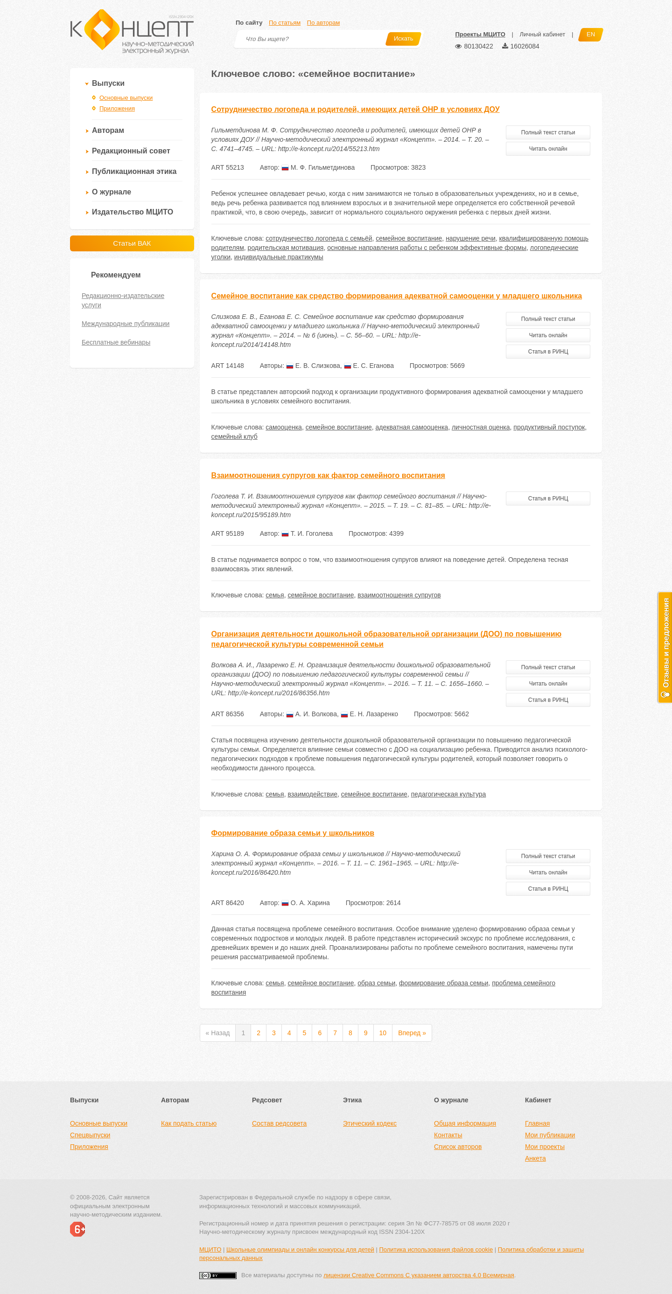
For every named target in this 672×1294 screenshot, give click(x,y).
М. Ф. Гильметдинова (318, 167)
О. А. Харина (305, 902)
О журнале (111, 192)
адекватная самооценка (412, 427)
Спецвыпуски (90, 1135)
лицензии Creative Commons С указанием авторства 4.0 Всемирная (418, 1275)
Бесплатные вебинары (116, 342)
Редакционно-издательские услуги (123, 300)
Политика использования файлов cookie (436, 1249)
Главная (537, 1123)
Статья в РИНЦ (548, 351)
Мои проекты (545, 1146)
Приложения (117, 108)
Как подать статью (189, 1123)
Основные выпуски (126, 97)
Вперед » (412, 1033)
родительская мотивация (286, 247)
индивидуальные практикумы (278, 257)
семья (275, 595)
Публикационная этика (134, 171)
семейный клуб (234, 436)
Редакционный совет (131, 151)
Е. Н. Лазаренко (369, 714)
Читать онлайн (548, 148)
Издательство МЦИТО (132, 212)
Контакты (448, 1135)
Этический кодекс (370, 1123)
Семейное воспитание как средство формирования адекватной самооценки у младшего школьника (396, 296)
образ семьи (376, 983)
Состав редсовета (279, 1123)
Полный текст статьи (548, 132)
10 (383, 1033)
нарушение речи (471, 238)
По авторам (323, 22)
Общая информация (465, 1123)
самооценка (284, 427)
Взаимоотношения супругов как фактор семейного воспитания (328, 475)
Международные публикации (125, 323)
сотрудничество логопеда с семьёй (319, 238)
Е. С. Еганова (369, 365)
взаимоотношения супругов (399, 595)
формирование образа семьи (443, 983)
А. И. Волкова (311, 714)
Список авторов (458, 1146)
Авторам (108, 130)
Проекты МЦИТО (480, 34)
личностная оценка (481, 427)
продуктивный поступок (549, 427)
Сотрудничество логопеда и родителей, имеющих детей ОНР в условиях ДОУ (355, 109)
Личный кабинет (542, 34)
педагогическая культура (448, 794)
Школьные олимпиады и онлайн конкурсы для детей (300, 1249)
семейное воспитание (409, 238)
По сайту (249, 22)
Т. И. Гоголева (307, 533)
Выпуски (108, 83)
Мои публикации (550, 1135)
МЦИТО (210, 1249)
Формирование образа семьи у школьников (292, 833)
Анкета (535, 1158)
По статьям (285, 22)
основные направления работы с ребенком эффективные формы (426, 247)
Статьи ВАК (132, 243)
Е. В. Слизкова (313, 365)
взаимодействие (312, 794)
